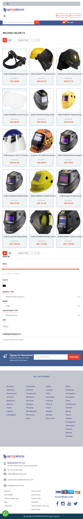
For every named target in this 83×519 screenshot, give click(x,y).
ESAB (43, 306)
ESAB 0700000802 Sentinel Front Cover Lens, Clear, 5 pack (24, 115)
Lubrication (50, 397)
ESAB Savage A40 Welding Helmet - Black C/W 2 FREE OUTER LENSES (27, 237)
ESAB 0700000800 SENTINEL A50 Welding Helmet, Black (50, 237)
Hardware (30, 404)
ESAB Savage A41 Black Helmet (71, 196)
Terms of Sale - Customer (40, 506)
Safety (48, 386)
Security (49, 390)
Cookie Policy (35, 495)
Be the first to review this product (14, 78)
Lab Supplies (11, 415)
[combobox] (21, 22)
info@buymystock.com (15, 486)
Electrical (29, 401)
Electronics (30, 415)
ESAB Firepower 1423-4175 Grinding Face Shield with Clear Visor (26, 155)
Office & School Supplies (49, 407)
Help (5, 502)
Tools (48, 393)
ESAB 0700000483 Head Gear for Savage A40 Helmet (22, 74)
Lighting (9, 411)
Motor (28, 418)
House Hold (50, 418)
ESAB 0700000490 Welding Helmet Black (45, 115)
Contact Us (8, 506)
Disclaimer (34, 502)
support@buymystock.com (17, 474)
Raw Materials (31, 411)
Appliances (10, 401)
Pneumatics (70, 397)
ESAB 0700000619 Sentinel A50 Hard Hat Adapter (48, 74)
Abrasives (10, 386)
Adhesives (10, 390)
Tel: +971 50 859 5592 (14, 470)
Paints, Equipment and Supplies (71, 389)
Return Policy (35, 509)
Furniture (49, 401)
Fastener (69, 429)
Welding (49, 415)
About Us (7, 491)
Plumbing (29, 408)
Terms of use (36, 491)
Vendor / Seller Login (11, 498)
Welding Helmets (43, 315)
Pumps (9, 408)
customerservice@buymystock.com (20, 480)
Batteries (9, 404)
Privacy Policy (36, 498)
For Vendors (76, 15)
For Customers (63, 15)
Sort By (20, 40)
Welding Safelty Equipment (43, 297)
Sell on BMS (8, 495)
